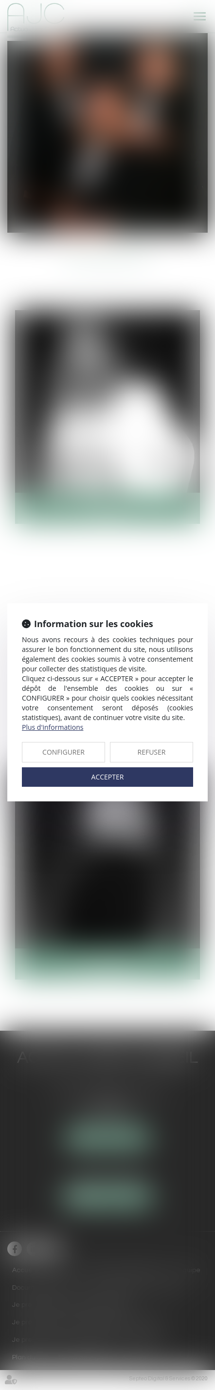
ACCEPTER (107, 776)
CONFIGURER (63, 752)
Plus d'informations (52, 727)
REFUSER (152, 752)
